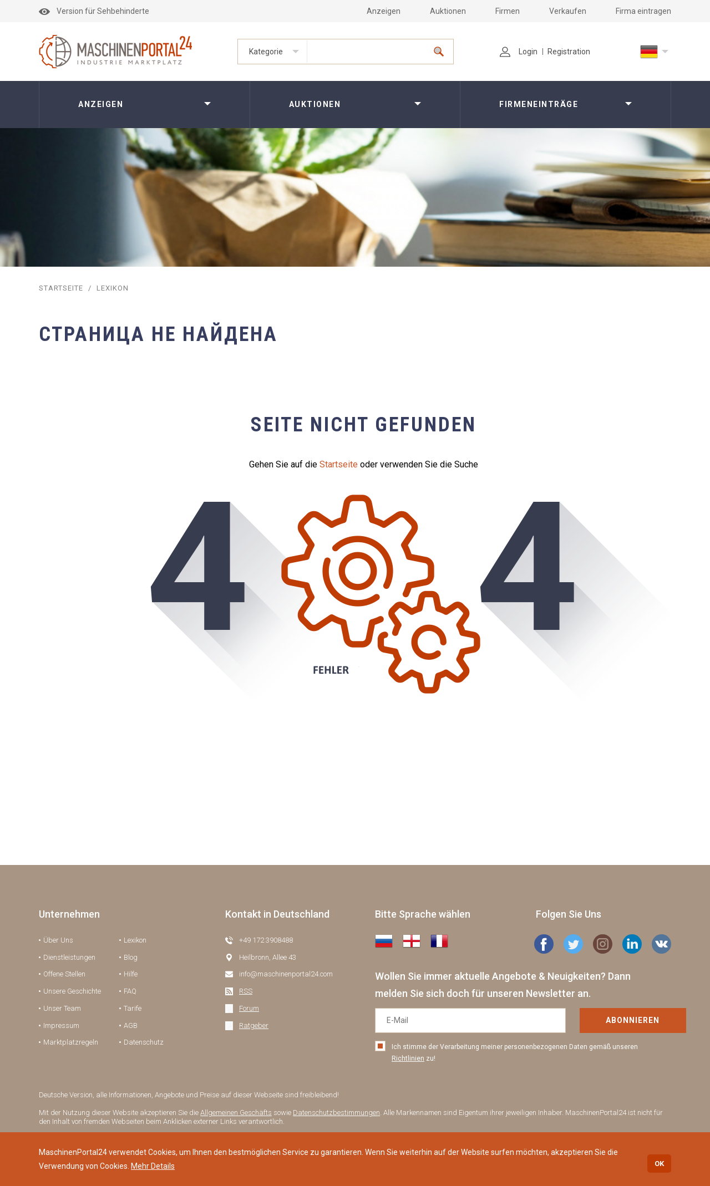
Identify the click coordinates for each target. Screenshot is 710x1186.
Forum (249, 1008)
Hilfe (131, 974)
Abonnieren (598, 1020)
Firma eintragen (643, 11)
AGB (131, 1025)
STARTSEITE (61, 288)
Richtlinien (408, 1058)
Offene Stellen (64, 974)
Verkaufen (567, 11)
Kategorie (266, 51)
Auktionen (448, 11)
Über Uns (58, 940)
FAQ (130, 991)
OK (659, 1163)
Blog (131, 957)
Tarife (132, 1008)
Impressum (61, 1025)
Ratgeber (253, 1025)
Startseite (339, 464)
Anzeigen (383, 11)
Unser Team (62, 1008)
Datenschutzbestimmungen (336, 1112)
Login (518, 51)
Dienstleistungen (69, 957)
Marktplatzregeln (70, 1042)
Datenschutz (144, 1042)
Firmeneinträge (538, 104)
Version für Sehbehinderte (94, 11)
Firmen (507, 11)
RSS (245, 991)
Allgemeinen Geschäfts (236, 1112)
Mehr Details (153, 1166)
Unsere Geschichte (72, 991)
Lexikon (135, 940)
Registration (568, 51)
